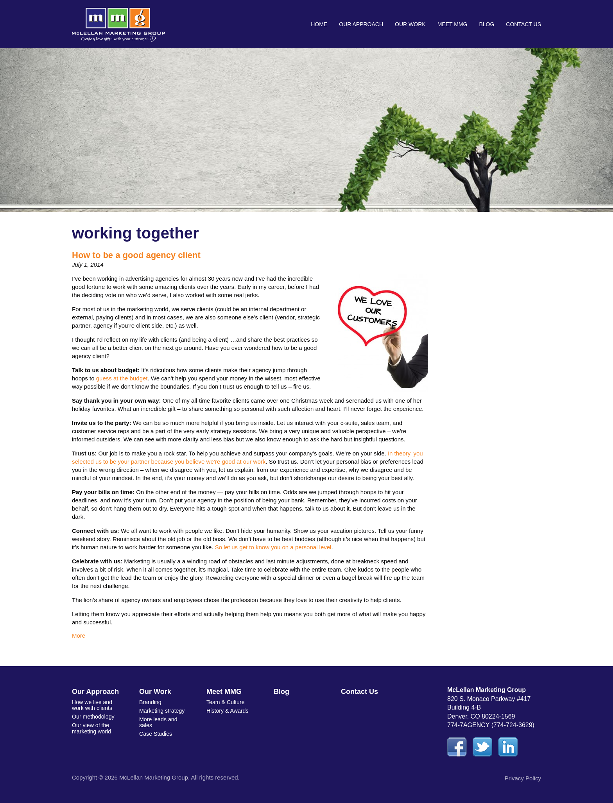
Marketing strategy (161, 710)
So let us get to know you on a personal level (273, 547)
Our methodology (93, 716)
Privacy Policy (523, 778)
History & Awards (227, 710)
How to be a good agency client (136, 255)
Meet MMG (452, 24)
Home (319, 24)
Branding (150, 702)
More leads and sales (158, 721)
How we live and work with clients (92, 705)
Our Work (410, 24)
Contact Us (523, 24)
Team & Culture (225, 702)
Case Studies (155, 733)
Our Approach (361, 24)
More (78, 635)
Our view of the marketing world (91, 728)
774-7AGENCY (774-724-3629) (490, 725)
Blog (486, 24)
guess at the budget (122, 378)
